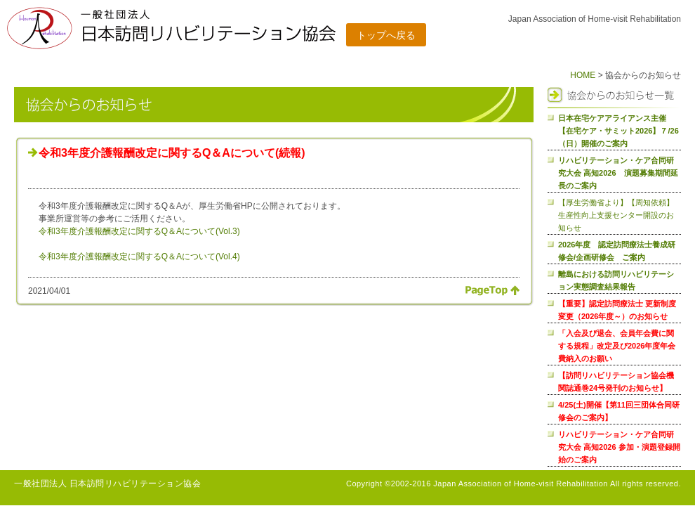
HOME (582, 75)
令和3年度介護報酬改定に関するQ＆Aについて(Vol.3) (139, 231)
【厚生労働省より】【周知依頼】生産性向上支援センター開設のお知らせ (616, 215)
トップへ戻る (386, 35)
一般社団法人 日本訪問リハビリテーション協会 (107, 483)
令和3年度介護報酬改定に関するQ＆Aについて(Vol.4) (139, 256)
